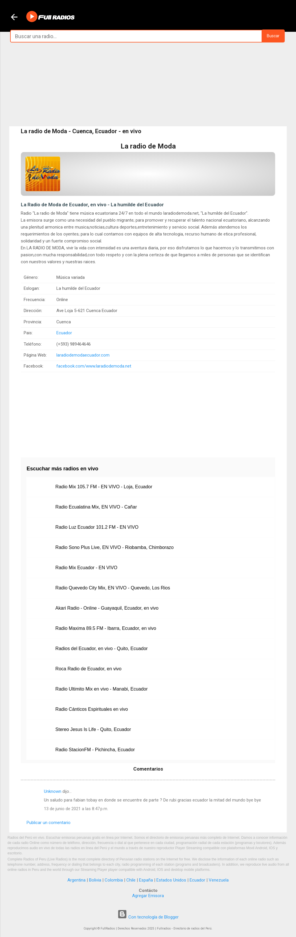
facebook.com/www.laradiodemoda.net (93, 366)
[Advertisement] (148, 84)
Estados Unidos (171, 880)
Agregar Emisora (148, 895)
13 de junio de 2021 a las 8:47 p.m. (76, 808)
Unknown (52, 791)
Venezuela (219, 880)
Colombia (114, 880)
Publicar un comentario (49, 822)
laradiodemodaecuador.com (83, 355)
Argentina (76, 880)
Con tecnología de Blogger (148, 917)
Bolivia (95, 880)
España (146, 880)
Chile (131, 880)
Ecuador (64, 332)
